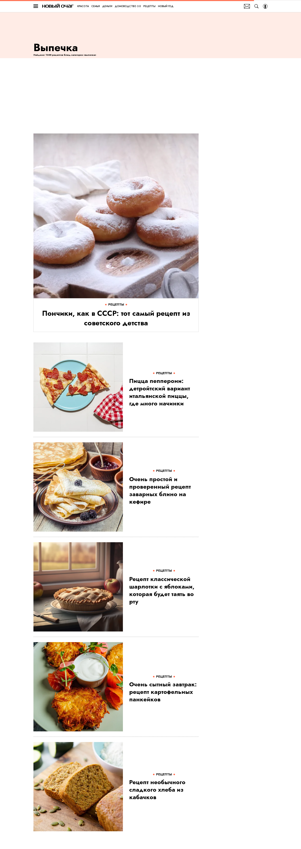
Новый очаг (58, 6)
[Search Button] (256, 6)
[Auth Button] (265, 6)
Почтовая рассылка (247, 6)
